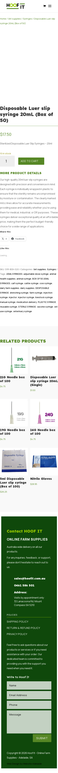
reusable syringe (8, 306)
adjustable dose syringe (36, 273)
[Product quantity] (7, 161)
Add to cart (30, 161)
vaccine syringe (45, 306)
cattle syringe (31, 283)
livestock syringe (44, 297)
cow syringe (46, 283)
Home (3, 18)
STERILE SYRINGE (27, 306)
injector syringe (26, 297)
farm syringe (36, 292)
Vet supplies (14, 18)
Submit (42, 738)
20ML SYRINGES (14, 273)
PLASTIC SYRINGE (47, 302)
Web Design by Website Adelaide (24, 763)
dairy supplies (27, 288)
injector (13, 297)
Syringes (27, 18)
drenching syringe (19, 292)
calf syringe (17, 283)
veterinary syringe (22, 311)
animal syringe (24, 278)
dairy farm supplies (9, 288)
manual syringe (7, 302)
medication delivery (27, 302)
